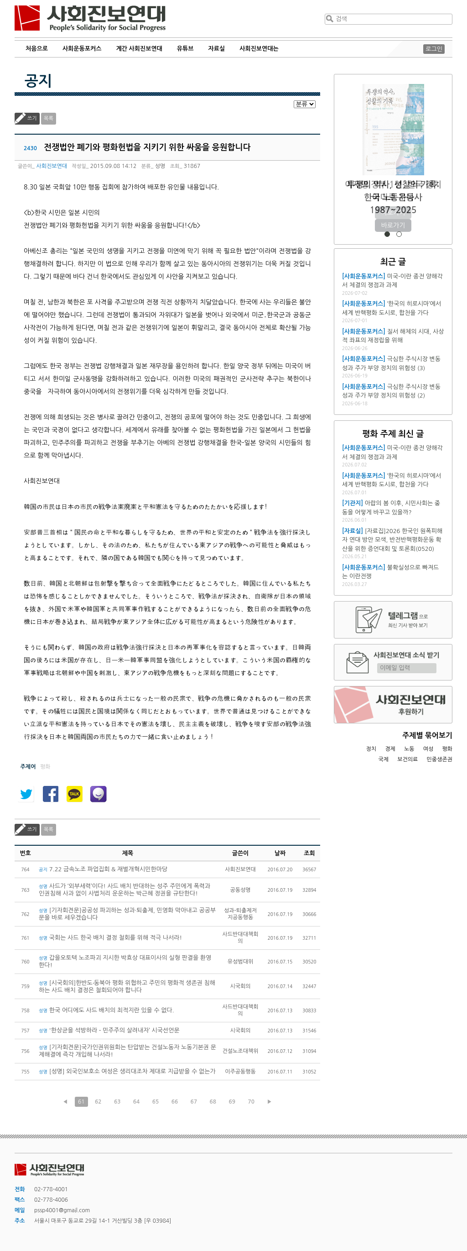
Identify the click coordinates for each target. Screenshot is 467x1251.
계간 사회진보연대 (139, 49)
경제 (390, 749)
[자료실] (352, 531)
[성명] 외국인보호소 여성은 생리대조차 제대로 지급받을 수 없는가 (127, 1071)
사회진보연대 (90, 18)
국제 (384, 759)
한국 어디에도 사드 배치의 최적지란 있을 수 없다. (106, 1010)
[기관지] (352, 503)
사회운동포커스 (82, 49)
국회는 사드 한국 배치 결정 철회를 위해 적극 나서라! (110, 938)
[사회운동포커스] (363, 276)
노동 (409, 749)
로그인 (433, 49)
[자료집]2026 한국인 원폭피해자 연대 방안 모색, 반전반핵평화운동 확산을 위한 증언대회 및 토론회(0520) (392, 540)
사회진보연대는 (259, 49)
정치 (371, 749)
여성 (428, 749)
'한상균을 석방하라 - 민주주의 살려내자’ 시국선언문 (109, 1030)
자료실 (216, 49)
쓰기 (32, 118)
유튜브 (185, 49)
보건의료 (407, 759)
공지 (38, 81)
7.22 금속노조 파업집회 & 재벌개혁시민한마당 (103, 869)
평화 (447, 749)
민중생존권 (439, 759)
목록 (48, 118)
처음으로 (37, 49)
